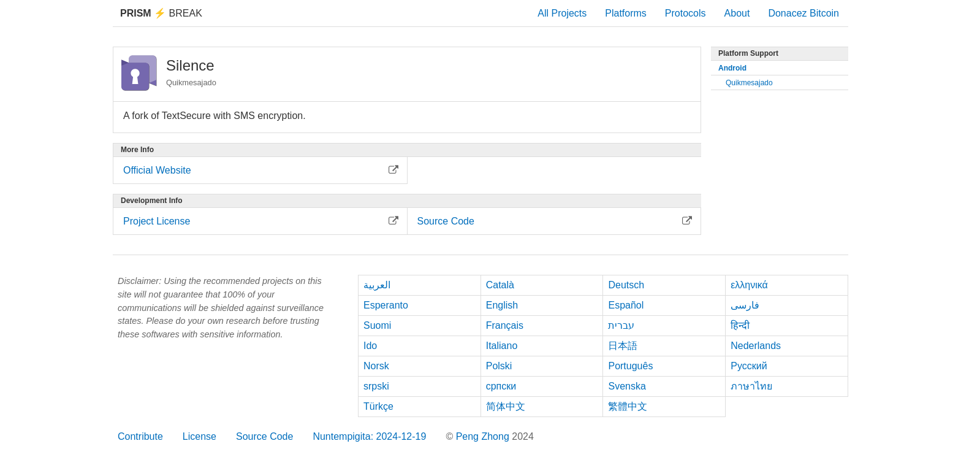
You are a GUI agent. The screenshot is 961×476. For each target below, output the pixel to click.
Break (161, 13)
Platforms (626, 13)
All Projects (562, 13)
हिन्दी (740, 325)
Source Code (264, 436)
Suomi (377, 325)
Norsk (376, 366)
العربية (376, 285)
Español (626, 305)
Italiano (502, 345)
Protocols (685, 13)
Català (500, 285)
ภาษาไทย (751, 386)
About (737, 13)
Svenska (626, 386)
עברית (621, 325)
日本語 (622, 345)
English (502, 305)
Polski (499, 366)
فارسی (745, 305)
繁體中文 (627, 406)
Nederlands (756, 345)
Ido (370, 345)
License (199, 436)
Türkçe (378, 406)
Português (630, 366)
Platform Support (748, 53)
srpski (376, 386)
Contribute (140, 436)
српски (501, 386)
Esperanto (385, 305)
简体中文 (505, 406)
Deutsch (626, 285)
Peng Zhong (484, 436)
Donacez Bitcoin (803, 13)
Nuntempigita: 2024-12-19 (369, 436)
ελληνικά (749, 285)
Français (504, 325)
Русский (749, 366)
